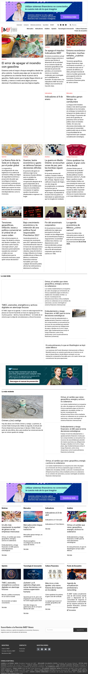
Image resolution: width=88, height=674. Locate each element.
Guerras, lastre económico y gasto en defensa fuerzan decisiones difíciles (32, 164)
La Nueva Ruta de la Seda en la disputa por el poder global (11, 163)
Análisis (47, 28)
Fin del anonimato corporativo (53, 223)
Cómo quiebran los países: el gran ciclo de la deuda (75, 163)
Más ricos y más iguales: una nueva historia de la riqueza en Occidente (53, 586)
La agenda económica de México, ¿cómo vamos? (73, 226)
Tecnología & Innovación (66, 28)
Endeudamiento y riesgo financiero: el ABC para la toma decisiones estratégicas (57, 313)
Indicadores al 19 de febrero (54, 524)
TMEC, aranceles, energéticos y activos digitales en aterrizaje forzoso (10, 586)
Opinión (53, 28)
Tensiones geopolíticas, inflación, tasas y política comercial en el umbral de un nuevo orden (11, 228)
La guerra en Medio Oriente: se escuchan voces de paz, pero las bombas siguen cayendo (55, 165)
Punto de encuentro (81, 31)
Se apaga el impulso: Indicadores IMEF (55, 51)
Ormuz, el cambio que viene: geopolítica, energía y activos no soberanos (57, 284)
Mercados (30, 28)
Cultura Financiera (81, 28)
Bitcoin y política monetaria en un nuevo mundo (11, 595)
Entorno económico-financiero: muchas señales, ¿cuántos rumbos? (75, 54)
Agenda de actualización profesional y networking (72, 586)
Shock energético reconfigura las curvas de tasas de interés (31, 543)
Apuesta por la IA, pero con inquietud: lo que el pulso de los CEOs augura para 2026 (32, 598)
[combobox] (78, 25)
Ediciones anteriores (35, 25)
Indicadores (39, 28)
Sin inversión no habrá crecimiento (9, 602)
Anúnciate (19, 25)
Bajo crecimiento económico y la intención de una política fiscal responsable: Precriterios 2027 (31, 228)
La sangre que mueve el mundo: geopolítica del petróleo (53, 602)
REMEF (52, 25)
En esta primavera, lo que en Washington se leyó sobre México (76, 548)
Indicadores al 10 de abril (53, 520)
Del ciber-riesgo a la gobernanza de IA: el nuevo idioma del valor (32, 607)
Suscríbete (45, 25)
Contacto (26, 25)
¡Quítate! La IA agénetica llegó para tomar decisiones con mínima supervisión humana (32, 587)
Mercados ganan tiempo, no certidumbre (74, 99)
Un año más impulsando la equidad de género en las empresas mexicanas (11, 528)
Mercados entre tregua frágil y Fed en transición (32, 527)
